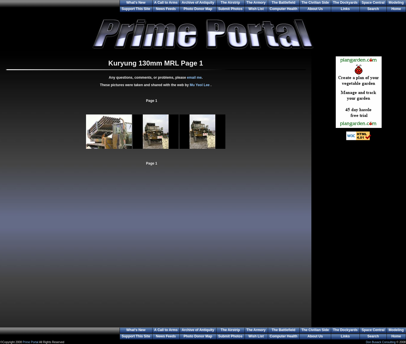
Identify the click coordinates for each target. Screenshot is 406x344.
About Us (315, 9)
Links (345, 9)
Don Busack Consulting (381, 342)
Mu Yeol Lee (200, 85)
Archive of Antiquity (197, 3)
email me (194, 78)
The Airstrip (230, 3)
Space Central (373, 3)
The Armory (256, 3)
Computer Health (284, 9)
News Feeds (166, 9)
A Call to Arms (166, 3)
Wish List (255, 9)
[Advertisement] (359, 237)
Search (373, 9)
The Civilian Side (315, 3)
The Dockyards (345, 3)
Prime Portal (30, 342)
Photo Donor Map (198, 9)
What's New (135, 3)
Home (396, 9)
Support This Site (136, 9)
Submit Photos (230, 9)
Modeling (396, 3)
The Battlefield (284, 3)
